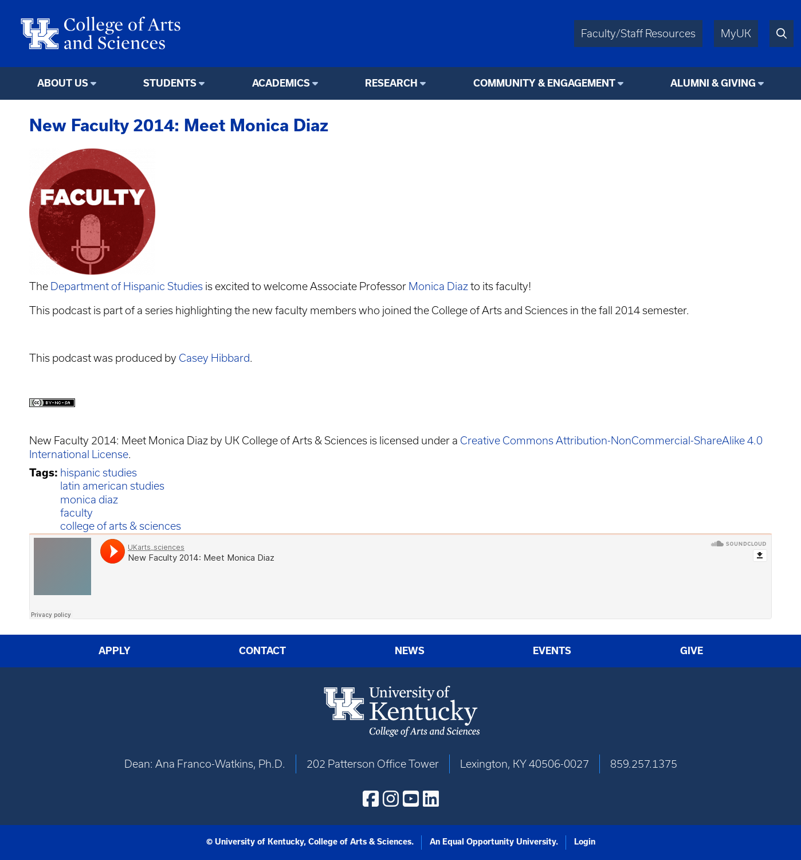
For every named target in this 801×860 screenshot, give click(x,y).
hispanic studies (98, 473)
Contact (262, 651)
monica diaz (89, 500)
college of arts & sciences (120, 526)
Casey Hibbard (214, 358)
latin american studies (112, 486)
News (410, 651)
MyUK (736, 34)
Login (584, 841)
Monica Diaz (438, 286)
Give (691, 651)
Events (552, 651)
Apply (115, 651)
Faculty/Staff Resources (638, 34)
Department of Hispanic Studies (126, 286)
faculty (76, 513)
